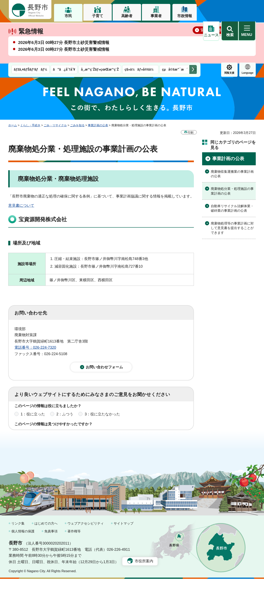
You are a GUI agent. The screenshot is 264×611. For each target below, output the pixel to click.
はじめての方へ (46, 555)
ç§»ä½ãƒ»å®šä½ (140, 28)
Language (229, 31)
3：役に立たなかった (102, 417)
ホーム (12, 125)
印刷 (190, 132)
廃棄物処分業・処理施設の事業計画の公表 (232, 191)
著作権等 (74, 563)
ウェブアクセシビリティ (85, 555)
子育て (97, 16)
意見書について (21, 205)
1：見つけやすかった (38, 436)
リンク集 (18, 555)
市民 (68, 16)
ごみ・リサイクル (55, 125)
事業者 (156, 16)
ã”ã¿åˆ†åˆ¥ (64, 28)
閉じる (246, 44)
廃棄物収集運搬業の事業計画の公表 (232, 174)
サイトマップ (123, 555)
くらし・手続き (30, 125)
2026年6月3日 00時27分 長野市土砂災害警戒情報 (63, 57)
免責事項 (51, 563)
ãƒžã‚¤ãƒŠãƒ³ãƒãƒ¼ (30, 28)
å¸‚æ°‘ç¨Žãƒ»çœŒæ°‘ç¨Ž (100, 28)
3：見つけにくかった (113, 436)
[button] (229, 9)
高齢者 (126, 16)
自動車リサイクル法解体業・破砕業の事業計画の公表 (232, 208)
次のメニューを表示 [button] (193, 28)
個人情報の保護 (22, 563)
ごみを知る (77, 125)
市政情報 (184, 16)
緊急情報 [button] (247, 31)
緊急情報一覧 (211, 45)
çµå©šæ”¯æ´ (174, 28)
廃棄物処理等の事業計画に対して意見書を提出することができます (232, 227)
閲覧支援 (211, 31)
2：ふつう (64, 417)
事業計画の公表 (98, 125)
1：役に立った (33, 417)
